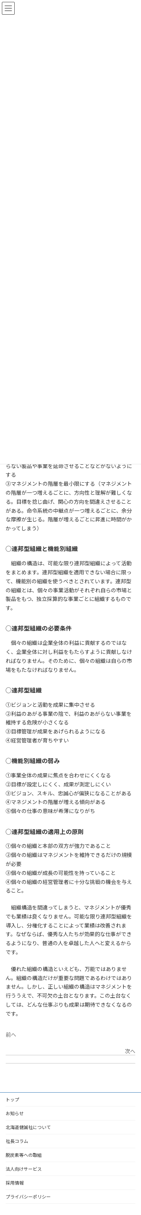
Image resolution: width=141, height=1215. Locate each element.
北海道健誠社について (28, 1127)
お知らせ (15, 1113)
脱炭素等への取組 (24, 1155)
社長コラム (17, 1141)
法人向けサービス (24, 1168)
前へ (11, 1034)
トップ (12, 1099)
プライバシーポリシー (28, 1196)
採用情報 (15, 1182)
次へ (130, 1051)
